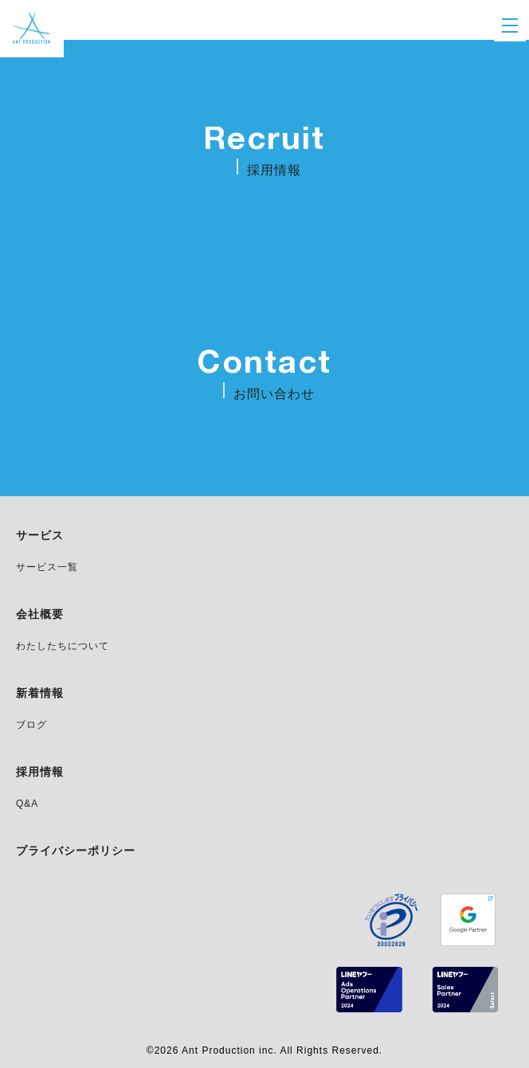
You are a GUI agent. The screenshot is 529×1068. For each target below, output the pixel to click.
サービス (40, 536)
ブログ (31, 725)
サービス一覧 (47, 567)
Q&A (27, 804)
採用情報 (40, 772)
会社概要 (40, 614)
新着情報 (40, 693)
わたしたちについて (62, 646)
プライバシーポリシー (75, 851)
